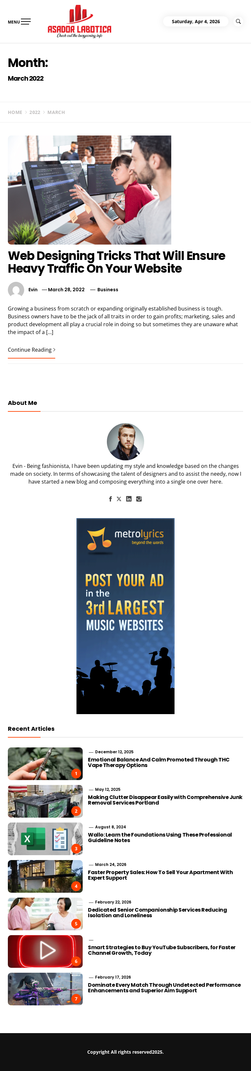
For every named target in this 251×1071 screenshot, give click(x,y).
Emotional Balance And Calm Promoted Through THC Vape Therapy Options (158, 762)
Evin (33, 289)
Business (107, 289)
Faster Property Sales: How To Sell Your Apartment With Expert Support (160, 875)
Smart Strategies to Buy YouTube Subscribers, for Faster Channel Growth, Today (162, 950)
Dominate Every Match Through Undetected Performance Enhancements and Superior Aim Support (164, 988)
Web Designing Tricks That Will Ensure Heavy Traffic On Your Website (116, 262)
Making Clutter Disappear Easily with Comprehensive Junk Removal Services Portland (165, 800)
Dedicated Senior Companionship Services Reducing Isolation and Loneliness (157, 912)
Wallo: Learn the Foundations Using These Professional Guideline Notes (160, 837)
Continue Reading (31, 349)
